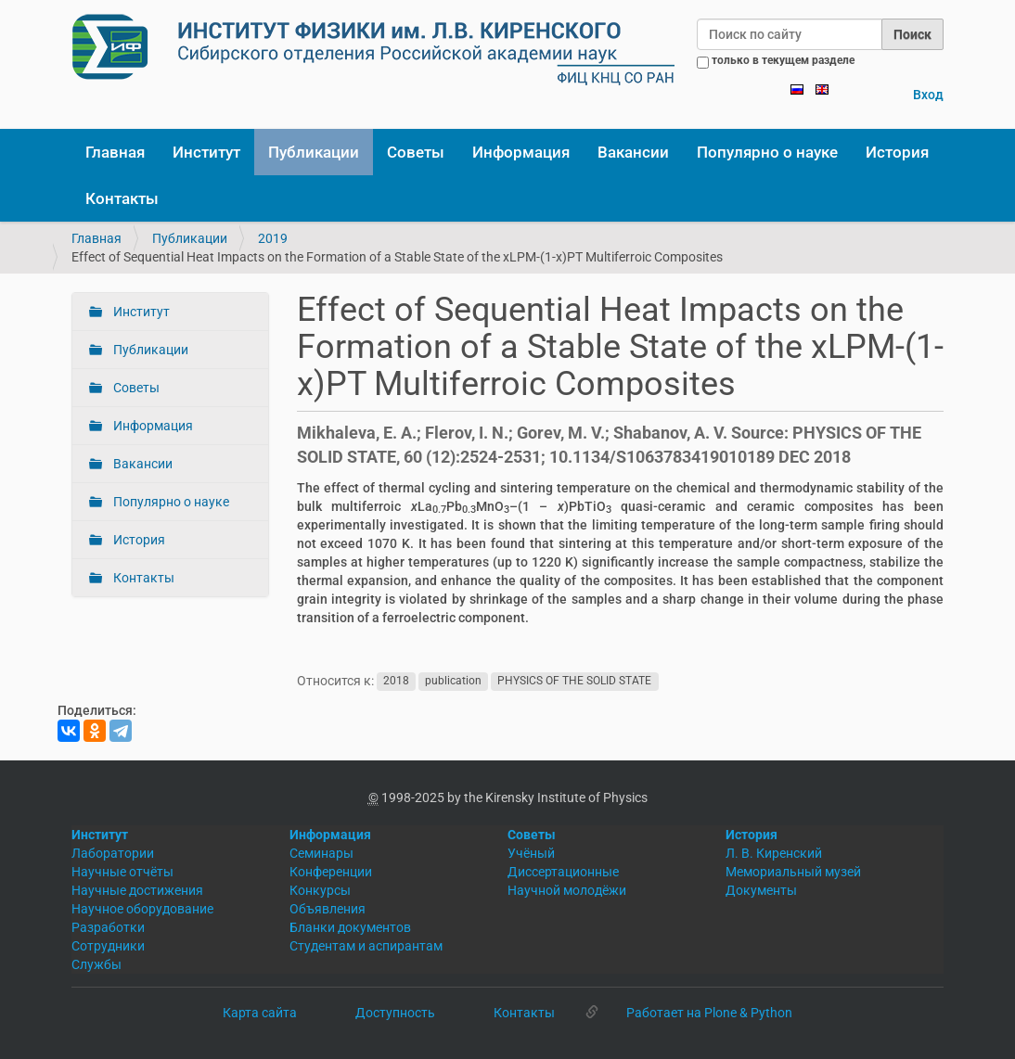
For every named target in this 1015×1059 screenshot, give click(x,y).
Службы (96, 964)
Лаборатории (112, 853)
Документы (761, 890)
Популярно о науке (767, 152)
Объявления (327, 908)
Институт (206, 152)
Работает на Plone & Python (709, 1012)
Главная (115, 152)
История (897, 152)
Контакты (122, 198)
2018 (396, 681)
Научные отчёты (122, 871)
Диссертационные (563, 871)
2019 (273, 238)
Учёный (531, 853)
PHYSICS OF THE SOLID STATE (574, 681)
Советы (415, 152)
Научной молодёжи (567, 890)
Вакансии (633, 152)
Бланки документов (350, 927)
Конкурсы (320, 890)
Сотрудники (108, 945)
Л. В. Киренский (774, 853)
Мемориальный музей (793, 871)
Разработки (108, 927)
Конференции (330, 871)
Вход (928, 94)
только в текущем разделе (783, 60)
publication (453, 681)
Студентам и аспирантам (366, 945)
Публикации (313, 152)
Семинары (321, 853)
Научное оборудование (142, 908)
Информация (521, 152)
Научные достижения (137, 890)
